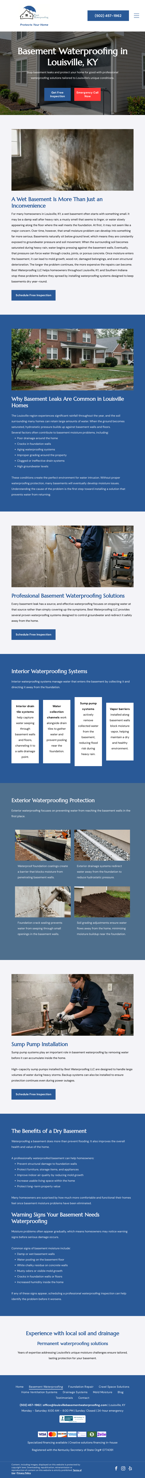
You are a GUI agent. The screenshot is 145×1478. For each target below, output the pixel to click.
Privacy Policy (24, 1473)
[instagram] (123, 1468)
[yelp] (130, 1468)
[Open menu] (136, 15)
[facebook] (116, 1468)
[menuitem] (19, 1386)
